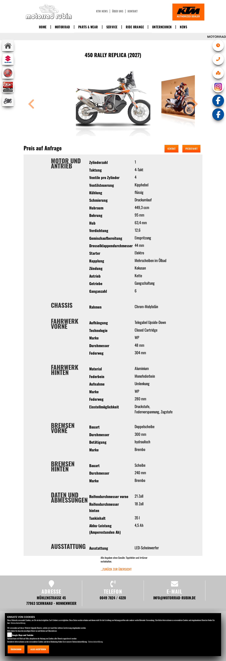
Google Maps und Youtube (22, 635)
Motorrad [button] (62, 27)
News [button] (183, 27)
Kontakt (133, 11)
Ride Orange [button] (135, 27)
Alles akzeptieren (38, 649)
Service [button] (112, 27)
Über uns (117, 11)
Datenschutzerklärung (18, 622)
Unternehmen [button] (162, 27)
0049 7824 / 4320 (113, 597)
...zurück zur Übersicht (116, 569)
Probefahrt (191, 149)
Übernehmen (16, 649)
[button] (31, 105)
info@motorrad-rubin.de (174, 597)
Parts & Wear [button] (88, 27)
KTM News (102, 11)
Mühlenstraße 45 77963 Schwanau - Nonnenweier (51, 600)
